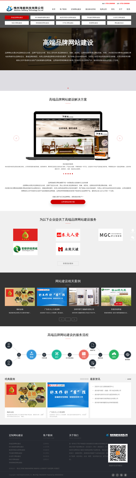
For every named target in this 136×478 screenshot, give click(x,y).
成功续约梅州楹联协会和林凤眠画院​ (106, 402)
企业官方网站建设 (119, 17)
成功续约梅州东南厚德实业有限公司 (106, 398)
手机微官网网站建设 (93, 17)
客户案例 (63, 9)
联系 (128, 9)
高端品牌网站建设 (17, 17)
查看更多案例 (68, 263)
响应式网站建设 (17, 23)
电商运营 (103, 9)
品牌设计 (46, 459)
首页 (53, 9)
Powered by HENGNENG (55, 475)
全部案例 (68, 319)
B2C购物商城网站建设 (42, 17)
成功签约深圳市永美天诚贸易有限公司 (107, 394)
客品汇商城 (20, 468)
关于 (120, 9)
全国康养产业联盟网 (46, 468)
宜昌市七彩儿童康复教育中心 (104, 386)
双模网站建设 (93, 23)
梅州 (103, 3)
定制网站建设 (76, 9)
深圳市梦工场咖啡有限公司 (84, 311)
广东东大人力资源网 (52, 311)
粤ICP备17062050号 (39, 475)
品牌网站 (46, 443)
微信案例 (46, 456)
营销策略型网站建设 (42, 23)
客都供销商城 (116, 311)
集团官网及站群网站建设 (68, 17)
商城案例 (46, 450)
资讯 (113, 9)
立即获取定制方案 (68, 202)
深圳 (118, 3)
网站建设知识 (119, 23)
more (129, 379)
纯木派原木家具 (68, 166)
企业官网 (46, 447)
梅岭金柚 (20, 311)
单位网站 (46, 453)
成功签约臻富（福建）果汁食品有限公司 (108, 390)
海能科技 (37, 468)
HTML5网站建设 (68, 23)
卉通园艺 (57, 468)
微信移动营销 (90, 9)
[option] (25, 400)
